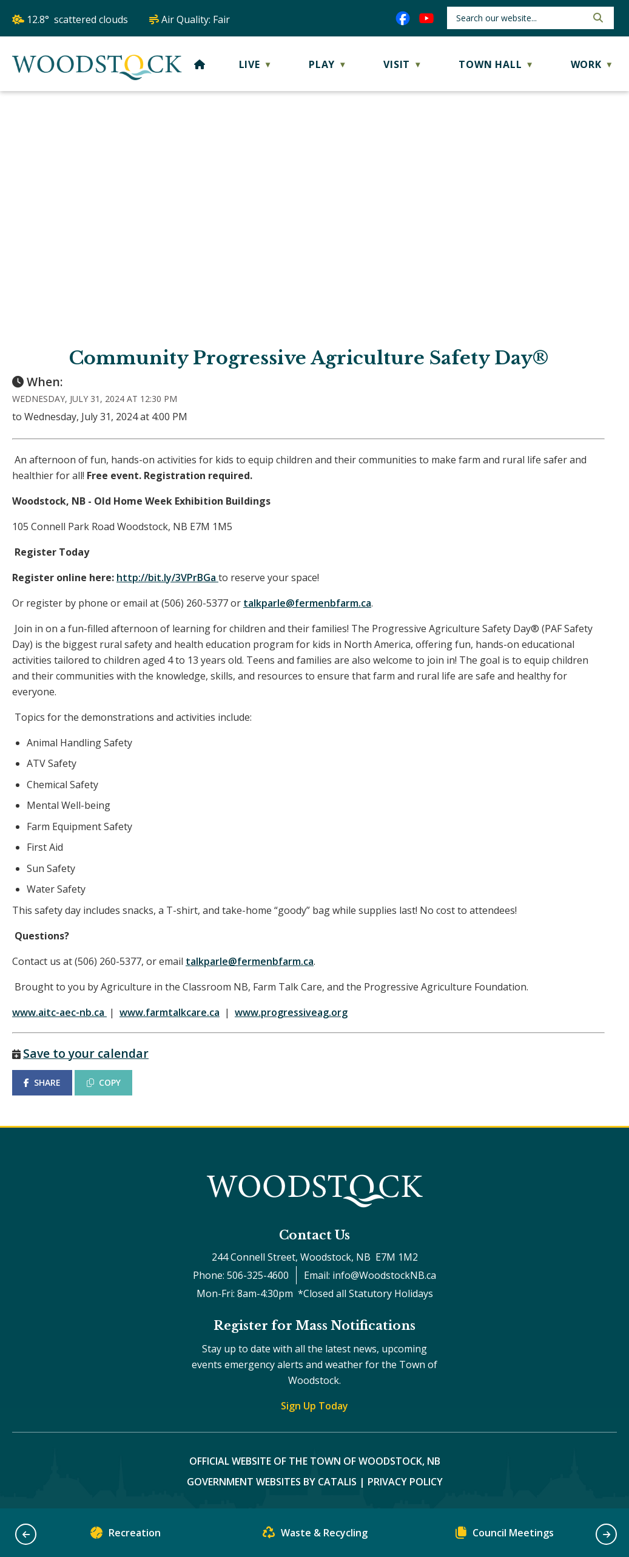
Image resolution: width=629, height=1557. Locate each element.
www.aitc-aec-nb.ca (58, 1012)
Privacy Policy (405, 1481)
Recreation (125, 1535)
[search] (520, 18)
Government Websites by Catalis (272, 1481)
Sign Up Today (314, 1405)
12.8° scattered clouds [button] (77, 19)
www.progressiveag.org (291, 1012)
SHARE (42, 1082)
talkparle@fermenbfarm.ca (307, 603)
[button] (597, 18)
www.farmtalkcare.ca (169, 1012)
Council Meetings (505, 1535)
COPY (104, 1082)
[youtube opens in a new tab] (426, 18)
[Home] (200, 64)
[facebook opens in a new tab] (402, 18)
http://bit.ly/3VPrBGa (166, 577)
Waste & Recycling (315, 1535)
